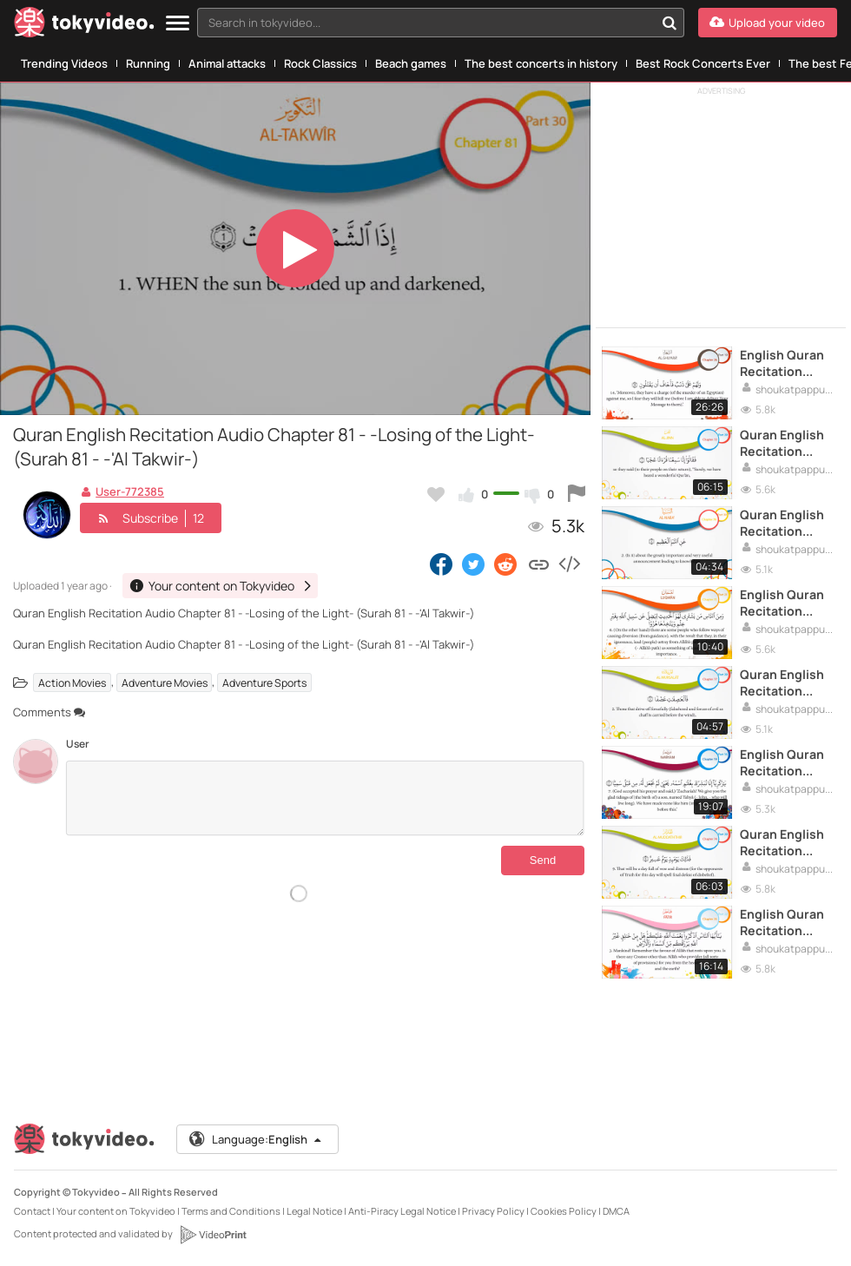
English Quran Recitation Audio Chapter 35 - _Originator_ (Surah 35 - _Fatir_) (783, 922)
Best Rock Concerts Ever (703, 63)
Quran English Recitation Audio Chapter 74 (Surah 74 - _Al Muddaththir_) (784, 842)
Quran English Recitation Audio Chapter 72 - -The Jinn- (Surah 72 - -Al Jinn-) (783, 442)
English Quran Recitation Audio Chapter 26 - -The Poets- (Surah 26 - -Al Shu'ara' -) (788, 362)
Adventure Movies (165, 682)
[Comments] (325, 798)
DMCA (616, 1210)
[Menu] (177, 24)
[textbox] (426, 22)
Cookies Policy (564, 1210)
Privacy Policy (493, 1210)
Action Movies (72, 682)
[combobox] (440, 22)
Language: (256, 1139)
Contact (32, 1210)
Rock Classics (320, 63)
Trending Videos (64, 63)
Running (148, 63)
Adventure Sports (264, 682)
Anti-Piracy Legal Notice (402, 1210)
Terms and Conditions (230, 1210)
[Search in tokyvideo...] (669, 22)
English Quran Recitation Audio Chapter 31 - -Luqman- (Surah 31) (783, 602)
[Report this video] (576, 494)
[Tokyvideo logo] (84, 26)
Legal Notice (314, 1210)
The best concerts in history (541, 63)
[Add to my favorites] (436, 494)
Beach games (410, 63)
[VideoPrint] (212, 1234)
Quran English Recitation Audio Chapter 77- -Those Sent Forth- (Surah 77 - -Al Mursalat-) (787, 682)
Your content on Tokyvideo (115, 1210)
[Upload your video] (767, 22)
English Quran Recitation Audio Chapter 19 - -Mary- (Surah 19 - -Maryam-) (783, 762)
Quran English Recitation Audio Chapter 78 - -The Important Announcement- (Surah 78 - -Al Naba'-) (788, 522)
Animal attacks (227, 63)
